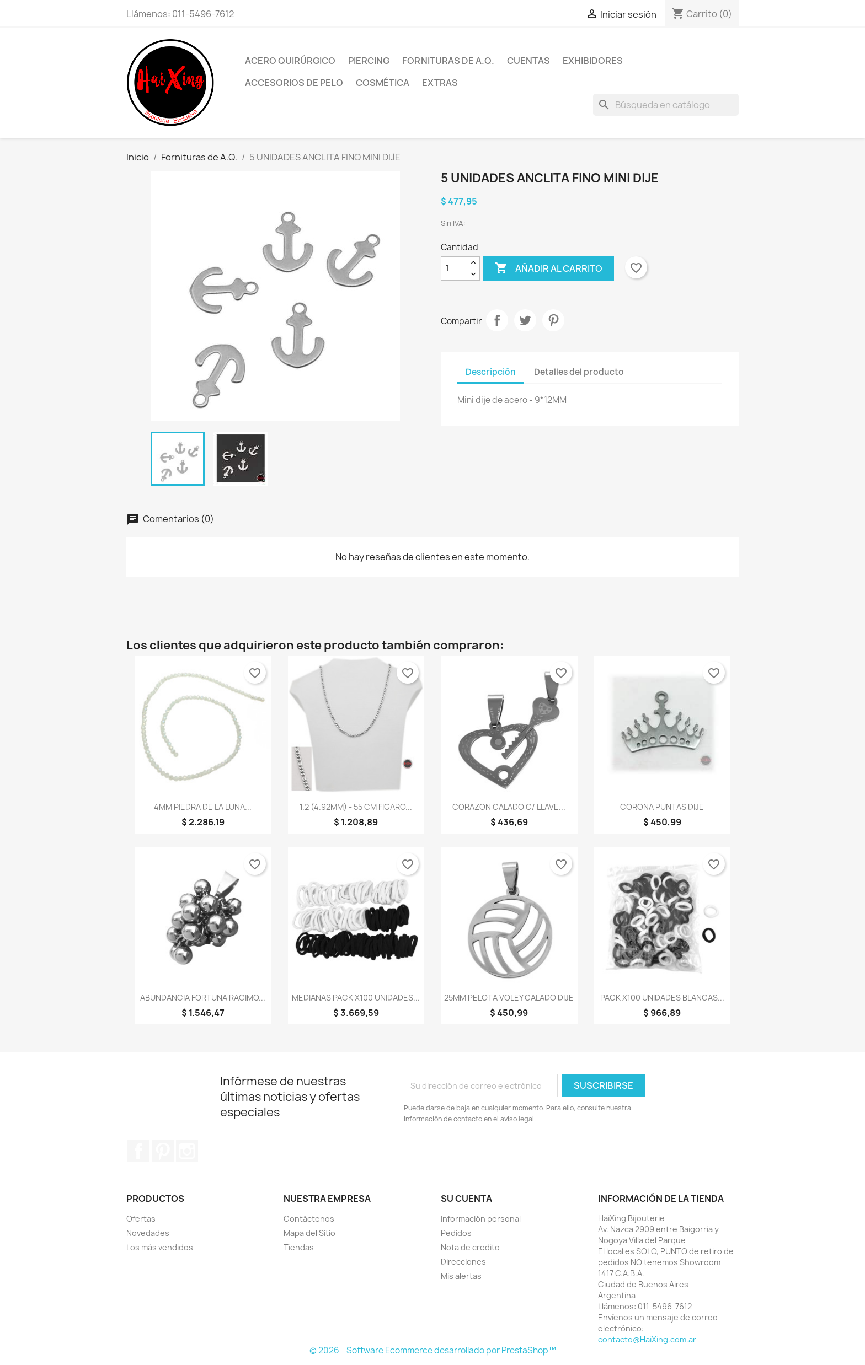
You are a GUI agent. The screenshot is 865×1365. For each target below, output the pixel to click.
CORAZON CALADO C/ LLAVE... (508, 807)
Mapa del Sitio (309, 1233)
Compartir (497, 320)
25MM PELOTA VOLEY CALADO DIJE (509, 997)
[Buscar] (666, 105)
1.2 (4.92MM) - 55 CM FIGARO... (356, 807)
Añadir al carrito (548, 268)
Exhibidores (593, 61)
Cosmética (382, 83)
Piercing (368, 61)
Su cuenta (466, 1198)
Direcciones (463, 1261)
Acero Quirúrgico (290, 61)
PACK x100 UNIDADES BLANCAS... (662, 997)
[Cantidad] (454, 268)
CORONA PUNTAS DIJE (662, 807)
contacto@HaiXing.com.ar (647, 1339)
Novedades (147, 1233)
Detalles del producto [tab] (579, 372)
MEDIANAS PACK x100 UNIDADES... (356, 997)
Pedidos (456, 1233)
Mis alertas (461, 1276)
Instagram (187, 1151)
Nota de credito (470, 1247)
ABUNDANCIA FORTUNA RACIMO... (202, 997)
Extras (440, 83)
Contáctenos (309, 1218)
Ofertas (141, 1218)
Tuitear (525, 320)
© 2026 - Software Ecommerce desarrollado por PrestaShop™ (432, 1350)
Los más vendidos (159, 1247)
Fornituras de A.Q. (448, 61)
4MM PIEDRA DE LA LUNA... (203, 807)
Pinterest (553, 320)
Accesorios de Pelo (294, 83)
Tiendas (299, 1247)
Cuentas (528, 61)
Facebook (138, 1151)
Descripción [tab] (491, 372)
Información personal (481, 1218)
